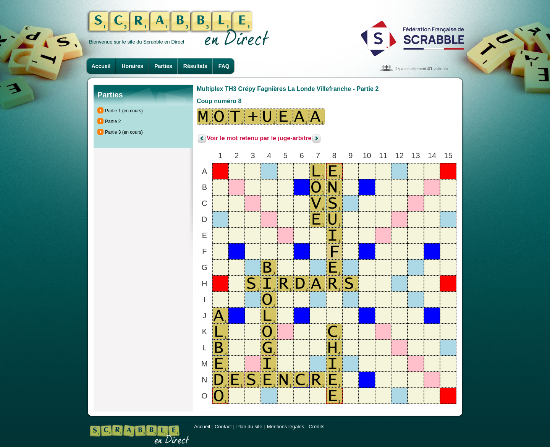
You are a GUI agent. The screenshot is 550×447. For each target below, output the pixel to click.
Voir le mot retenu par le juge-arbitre (259, 138)
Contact (223, 426)
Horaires (132, 66)
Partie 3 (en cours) (124, 132)
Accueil (101, 66)
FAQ (224, 66)
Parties (163, 66)
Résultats (195, 66)
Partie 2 (113, 121)
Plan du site (249, 426)
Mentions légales (285, 426)
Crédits (316, 426)
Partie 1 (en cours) (124, 110)
